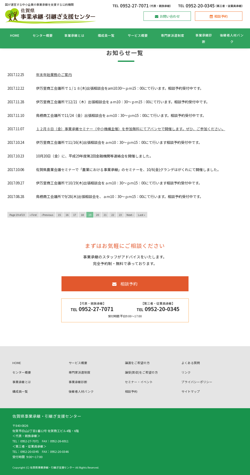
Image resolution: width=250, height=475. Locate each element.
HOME (14, 35)
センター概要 (43, 35)
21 (105, 215)
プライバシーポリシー (196, 386)
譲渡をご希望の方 (137, 367)
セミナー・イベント (139, 386)
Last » (141, 215)
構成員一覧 (106, 35)
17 (74, 215)
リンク (186, 377)
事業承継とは (74, 35)
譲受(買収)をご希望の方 (141, 377)
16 (67, 215)
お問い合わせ (167, 16)
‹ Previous (47, 215)
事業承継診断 (203, 38)
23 (120, 215)
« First (33, 215)
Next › (130, 215)
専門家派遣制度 (172, 35)
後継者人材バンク (232, 38)
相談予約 (219, 16)
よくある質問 (190, 367)
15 (59, 215)
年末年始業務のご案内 (54, 74)
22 (112, 215)
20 (97, 215)
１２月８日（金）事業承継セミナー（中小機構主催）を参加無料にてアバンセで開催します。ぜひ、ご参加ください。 (130, 128)
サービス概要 (138, 35)
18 (82, 215)
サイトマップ (190, 396)
